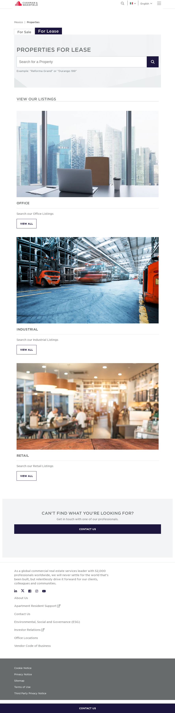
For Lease (48, 31)
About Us (21, 598)
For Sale (24, 32)
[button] (153, 61)
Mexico (18, 22)
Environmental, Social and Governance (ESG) (47, 622)
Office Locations (26, 638)
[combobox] (82, 62)
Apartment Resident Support (37, 606)
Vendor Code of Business (32, 645)
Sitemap (19, 680)
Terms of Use (22, 687)
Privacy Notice (23, 674)
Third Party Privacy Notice (30, 693)
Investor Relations (29, 629)
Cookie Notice (23, 668)
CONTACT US (87, 708)
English (17, 4)
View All (26, 223)
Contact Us (22, 614)
